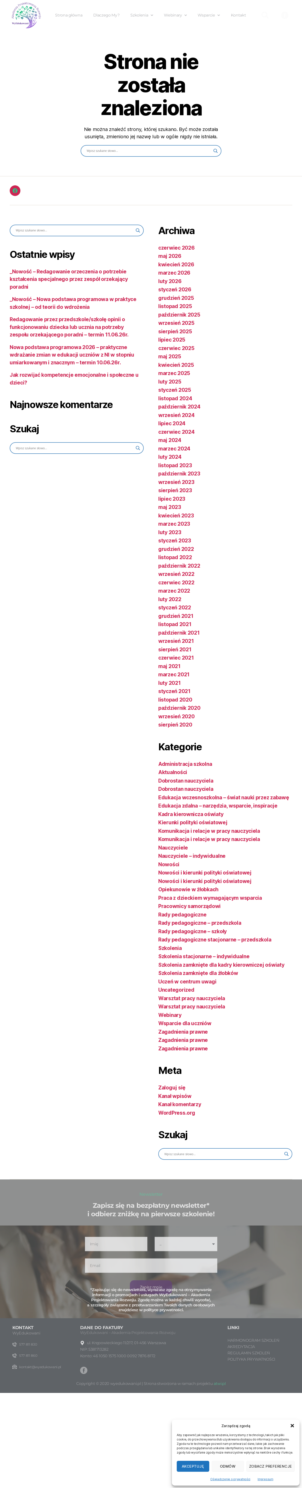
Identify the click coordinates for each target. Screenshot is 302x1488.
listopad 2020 (175, 700)
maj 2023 (169, 507)
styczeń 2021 (174, 691)
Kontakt (238, 15)
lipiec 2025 (171, 340)
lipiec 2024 (171, 423)
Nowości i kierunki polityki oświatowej (205, 873)
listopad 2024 (175, 398)
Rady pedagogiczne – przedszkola (199, 923)
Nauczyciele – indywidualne (192, 856)
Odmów (228, 1466)
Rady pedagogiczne (182, 915)
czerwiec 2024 (176, 432)
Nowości (168, 864)
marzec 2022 (174, 591)
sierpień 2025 (175, 331)
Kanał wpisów (175, 1096)
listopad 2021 (175, 624)
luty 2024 (170, 457)
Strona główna (68, 15)
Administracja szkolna (185, 764)
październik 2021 (179, 633)
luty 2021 (169, 683)
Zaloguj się (171, 1088)
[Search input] (149, 150)
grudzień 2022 (176, 549)
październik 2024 (179, 407)
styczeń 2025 (174, 390)
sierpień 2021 (175, 649)
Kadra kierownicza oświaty (190, 814)
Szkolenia (141, 15)
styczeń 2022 (174, 608)
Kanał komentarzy (179, 1104)
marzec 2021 (174, 674)
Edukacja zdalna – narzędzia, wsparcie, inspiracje (217, 806)
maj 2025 (169, 356)
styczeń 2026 (174, 289)
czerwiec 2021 (176, 658)
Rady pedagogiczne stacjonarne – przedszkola (214, 940)
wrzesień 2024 (176, 415)
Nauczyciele (173, 848)
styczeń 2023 (174, 541)
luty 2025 (169, 382)
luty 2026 (170, 281)
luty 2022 (169, 599)
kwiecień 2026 (176, 265)
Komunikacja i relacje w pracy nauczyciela (209, 831)
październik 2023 (179, 474)
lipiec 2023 (171, 499)
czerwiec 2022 (176, 583)
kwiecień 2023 (176, 516)
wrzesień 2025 (176, 323)
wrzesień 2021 (176, 641)
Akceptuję (193, 1466)
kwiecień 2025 (176, 365)
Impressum (265, 1479)
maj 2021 (169, 666)
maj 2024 (169, 440)
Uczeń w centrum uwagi (187, 982)
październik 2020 (179, 708)
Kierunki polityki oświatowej (192, 822)
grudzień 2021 (175, 616)
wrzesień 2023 (176, 482)
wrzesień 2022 (176, 574)
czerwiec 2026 (176, 248)
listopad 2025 (175, 306)
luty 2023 (169, 532)
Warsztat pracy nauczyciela (191, 998)
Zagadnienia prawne (183, 1032)
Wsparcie (209, 15)
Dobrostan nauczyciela (185, 781)
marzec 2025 (174, 373)
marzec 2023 (174, 524)
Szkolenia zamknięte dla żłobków (198, 973)
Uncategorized (176, 990)
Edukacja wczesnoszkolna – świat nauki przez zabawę (223, 797)
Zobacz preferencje (270, 1466)
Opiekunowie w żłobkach (188, 889)
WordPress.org (176, 1113)
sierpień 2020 (175, 725)
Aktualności (172, 772)
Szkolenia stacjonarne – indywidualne (203, 956)
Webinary (175, 15)
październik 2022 (179, 566)
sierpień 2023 (175, 490)
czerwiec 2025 (176, 348)
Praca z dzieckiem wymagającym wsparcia (210, 898)
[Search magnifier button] (215, 150)
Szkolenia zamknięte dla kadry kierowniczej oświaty (221, 965)
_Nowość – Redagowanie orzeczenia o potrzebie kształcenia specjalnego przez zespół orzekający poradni (69, 279)
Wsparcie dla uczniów (184, 1023)
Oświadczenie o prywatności (230, 1479)
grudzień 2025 (176, 298)
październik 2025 (179, 315)
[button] (292, 1425)
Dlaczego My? (106, 15)
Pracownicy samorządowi (189, 906)
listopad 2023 (175, 465)
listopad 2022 (175, 557)
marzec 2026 (174, 273)
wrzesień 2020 (176, 716)
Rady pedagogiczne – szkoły (192, 931)
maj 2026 (169, 256)
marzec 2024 (174, 449)
